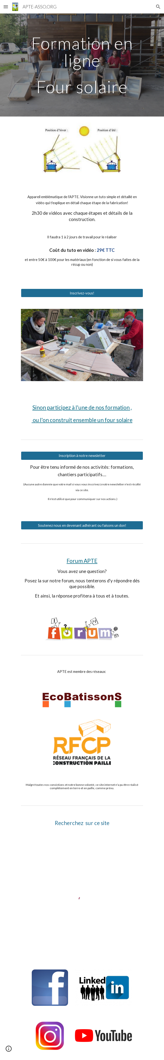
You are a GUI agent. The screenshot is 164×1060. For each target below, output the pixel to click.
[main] (82, 65)
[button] (6, 6)
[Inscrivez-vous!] (82, 293)
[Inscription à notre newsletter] (82, 455)
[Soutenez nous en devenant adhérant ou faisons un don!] (82, 525)
